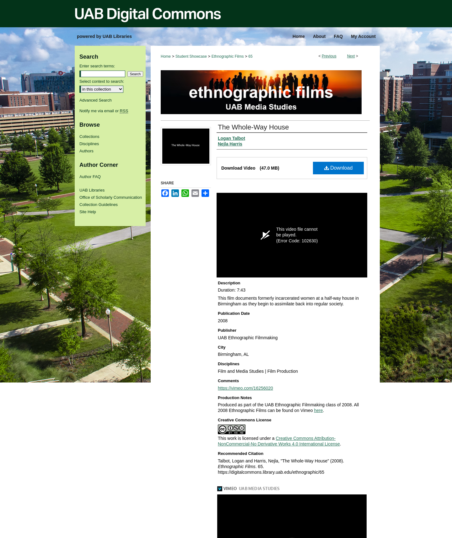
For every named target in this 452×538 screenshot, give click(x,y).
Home (166, 56)
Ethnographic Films (228, 56)
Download (338, 168)
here (318, 410)
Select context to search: (101, 81)
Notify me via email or (103, 110)
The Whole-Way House (253, 127)
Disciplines (89, 143)
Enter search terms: (97, 66)
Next (351, 56)
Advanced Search (95, 100)
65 (250, 56)
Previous (329, 56)
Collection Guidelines (98, 204)
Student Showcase (191, 56)
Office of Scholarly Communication (110, 197)
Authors (86, 151)
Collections (89, 136)
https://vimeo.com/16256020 (245, 388)
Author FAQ (90, 176)
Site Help (87, 211)
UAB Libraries (92, 190)
